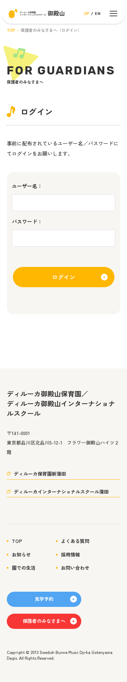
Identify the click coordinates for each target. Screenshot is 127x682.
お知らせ (21, 554)
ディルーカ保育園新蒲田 (40, 473)
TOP (11, 30)
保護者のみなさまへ (44, 620)
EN (98, 14)
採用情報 (70, 554)
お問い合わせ (75, 568)
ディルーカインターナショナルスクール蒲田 (61, 491)
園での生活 (24, 568)
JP (86, 14)
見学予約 (44, 598)
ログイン (63, 277)
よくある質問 (75, 541)
